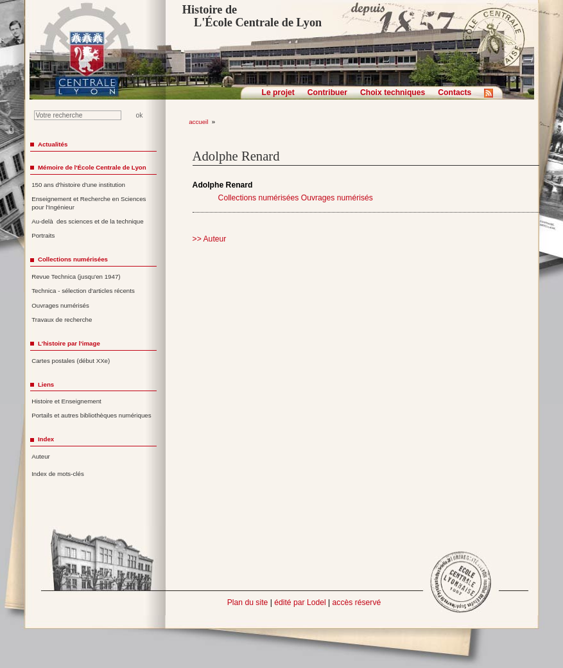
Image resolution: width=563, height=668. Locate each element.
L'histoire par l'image (69, 343)
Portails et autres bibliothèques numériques (91, 415)
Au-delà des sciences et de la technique (87, 221)
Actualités (52, 144)
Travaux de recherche (61, 319)
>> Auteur (210, 238)
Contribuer (327, 92)
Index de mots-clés (57, 473)
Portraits (43, 235)
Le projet (278, 92)
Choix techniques (392, 92)
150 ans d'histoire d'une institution (78, 184)
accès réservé (357, 602)
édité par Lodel (299, 602)
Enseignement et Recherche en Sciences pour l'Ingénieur (88, 203)
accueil (198, 121)
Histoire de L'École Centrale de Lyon (252, 16)
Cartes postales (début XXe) (70, 360)
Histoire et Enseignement (66, 401)
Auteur (40, 456)
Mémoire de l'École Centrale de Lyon (92, 167)
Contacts (454, 92)
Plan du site (247, 602)
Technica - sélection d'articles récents (83, 290)
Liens (46, 384)
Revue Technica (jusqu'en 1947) (75, 276)
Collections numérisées (258, 197)
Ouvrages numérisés (337, 197)
